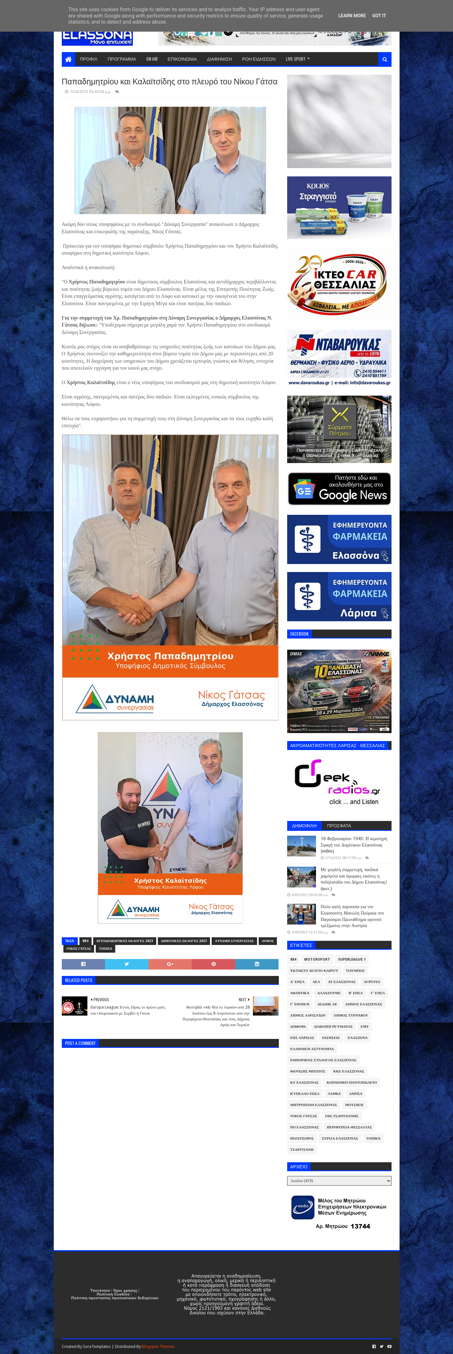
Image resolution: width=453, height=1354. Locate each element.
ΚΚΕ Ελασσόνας (348, 1071)
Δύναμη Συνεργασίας (234, 941)
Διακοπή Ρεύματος (333, 1027)
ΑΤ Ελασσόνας (342, 982)
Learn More (352, 15)
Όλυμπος (355, 971)
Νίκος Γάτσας (79, 948)
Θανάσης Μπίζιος (308, 1071)
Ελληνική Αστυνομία (312, 1049)
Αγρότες (372, 982)
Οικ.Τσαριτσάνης (342, 1116)
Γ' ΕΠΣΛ (378, 993)
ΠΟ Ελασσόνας (304, 1127)
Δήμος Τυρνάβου (351, 1015)
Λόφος (268, 941)
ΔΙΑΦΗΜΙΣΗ (219, 58)
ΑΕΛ (316, 982)
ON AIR (152, 58)
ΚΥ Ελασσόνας (304, 1082)
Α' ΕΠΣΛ (297, 982)
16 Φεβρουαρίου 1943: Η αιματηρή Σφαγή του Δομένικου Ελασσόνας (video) (354, 845)
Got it (379, 15)
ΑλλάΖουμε (329, 993)
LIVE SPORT (295, 58)
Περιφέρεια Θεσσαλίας (349, 1127)
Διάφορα (298, 1027)
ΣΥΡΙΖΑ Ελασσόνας (340, 1138)
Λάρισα (355, 1094)
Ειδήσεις (331, 1038)
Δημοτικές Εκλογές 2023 (184, 941)
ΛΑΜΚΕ (334, 1094)
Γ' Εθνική (300, 1004)
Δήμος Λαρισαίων (308, 1015)
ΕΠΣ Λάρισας (302, 1038)
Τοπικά (105, 948)
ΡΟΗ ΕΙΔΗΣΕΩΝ (259, 58)
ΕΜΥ (365, 1027)
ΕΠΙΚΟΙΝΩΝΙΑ (182, 58)
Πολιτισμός (302, 1138)
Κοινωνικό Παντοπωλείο (352, 1082)
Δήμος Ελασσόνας (363, 1004)
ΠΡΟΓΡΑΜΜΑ (122, 58)
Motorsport (317, 959)
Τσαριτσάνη (301, 1150)
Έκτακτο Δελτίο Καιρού (314, 971)
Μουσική (354, 1105)
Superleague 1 (352, 959)
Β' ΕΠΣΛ (356, 993)
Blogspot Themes (158, 1346)
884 (85, 941)
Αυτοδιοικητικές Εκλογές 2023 (124, 941)
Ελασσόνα (358, 1038)
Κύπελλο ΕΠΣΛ (305, 1094)
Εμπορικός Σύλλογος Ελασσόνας (323, 1060)
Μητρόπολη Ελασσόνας (313, 1105)
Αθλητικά (300, 993)
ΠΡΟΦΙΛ (89, 58)
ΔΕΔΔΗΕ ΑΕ (327, 1004)
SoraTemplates (97, 1346)
